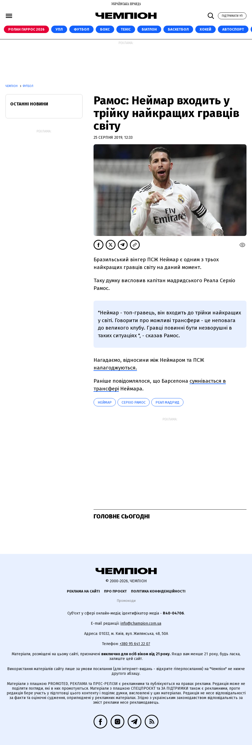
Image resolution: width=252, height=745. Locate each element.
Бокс (105, 29)
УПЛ (59, 29)
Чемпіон (12, 86)
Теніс (126, 29)
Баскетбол (178, 29)
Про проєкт (115, 591)
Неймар (105, 402)
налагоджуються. (115, 368)
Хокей (205, 29)
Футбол (81, 29)
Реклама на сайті (83, 591)
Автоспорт (233, 29)
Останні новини (29, 104)
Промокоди (126, 601)
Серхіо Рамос (134, 402)
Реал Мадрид (167, 402)
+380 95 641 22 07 (135, 643)
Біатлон (149, 29)
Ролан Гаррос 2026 (26, 29)
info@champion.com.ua (140, 623)
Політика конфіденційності (158, 591)
